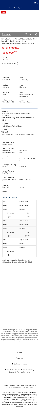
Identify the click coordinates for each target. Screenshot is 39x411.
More (36, 3)
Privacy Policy (20, 370)
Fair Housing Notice (23, 372)
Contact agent (7, 34)
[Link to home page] (2, 3)
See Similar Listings (10, 63)
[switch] (25, 34)
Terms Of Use (9, 370)
